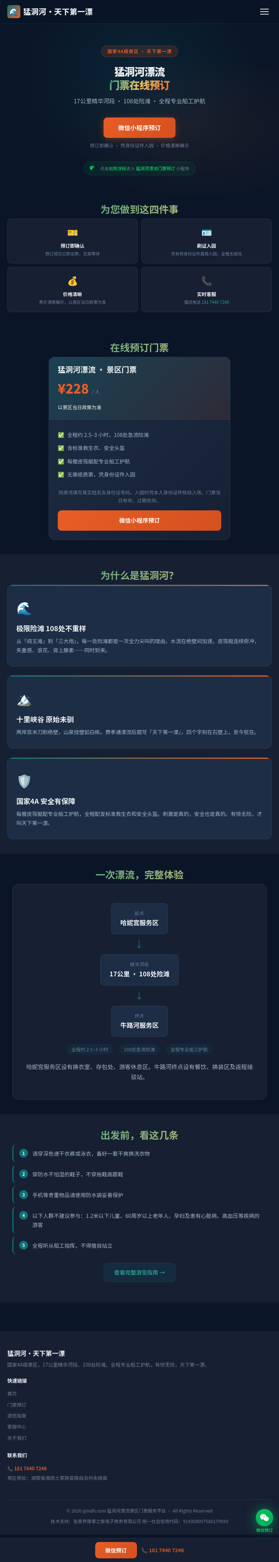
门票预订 (16, 1404)
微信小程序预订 (139, 127)
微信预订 (116, 1550)
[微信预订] (264, 1517)
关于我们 (16, 1437)
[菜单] (264, 11)
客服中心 (16, 1426)
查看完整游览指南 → (139, 1272)
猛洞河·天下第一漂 (50, 11)
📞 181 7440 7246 (27, 1468)
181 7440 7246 (215, 302)
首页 (12, 1393)
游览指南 (16, 1415)
